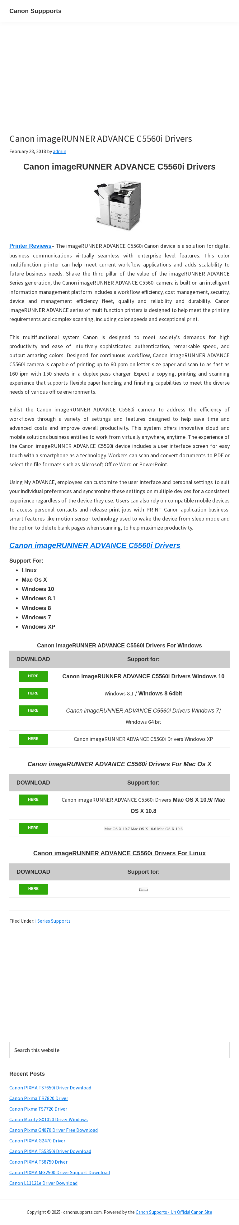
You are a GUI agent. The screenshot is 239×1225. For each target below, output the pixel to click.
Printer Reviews (30, 246)
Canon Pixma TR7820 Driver (38, 1098)
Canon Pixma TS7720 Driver (38, 1109)
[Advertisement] (119, 86)
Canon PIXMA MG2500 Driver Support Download (59, 1172)
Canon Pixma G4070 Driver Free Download (53, 1130)
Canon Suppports (35, 10)
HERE (33, 676)
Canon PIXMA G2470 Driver (37, 1140)
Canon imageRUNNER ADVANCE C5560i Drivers (94, 545)
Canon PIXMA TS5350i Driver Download (50, 1151)
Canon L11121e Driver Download (43, 1183)
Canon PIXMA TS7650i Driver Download (50, 1087)
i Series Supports (53, 921)
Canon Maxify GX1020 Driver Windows (48, 1119)
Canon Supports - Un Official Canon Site (174, 1212)
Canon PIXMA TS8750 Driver (38, 1162)
